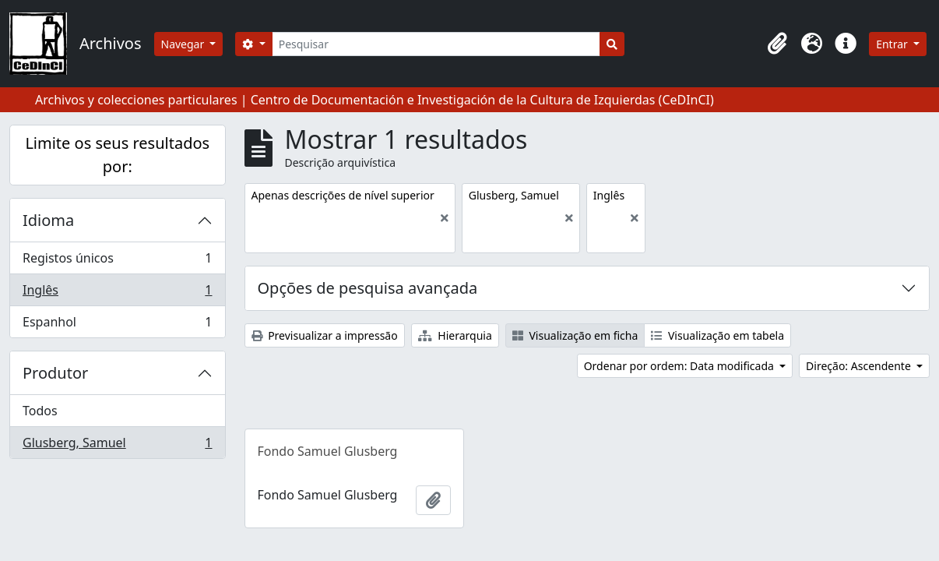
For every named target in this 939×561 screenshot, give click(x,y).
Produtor (55, 372)
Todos (40, 410)
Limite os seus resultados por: (117, 154)
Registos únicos (117, 261)
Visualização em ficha (575, 335)
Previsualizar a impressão (324, 335)
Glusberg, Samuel (117, 445)
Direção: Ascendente (859, 365)
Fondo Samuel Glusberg (328, 451)
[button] (777, 43)
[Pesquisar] (436, 44)
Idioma (48, 220)
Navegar (184, 44)
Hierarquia (455, 335)
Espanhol (117, 324)
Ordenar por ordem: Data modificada (680, 365)
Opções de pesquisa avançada (368, 287)
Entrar (893, 44)
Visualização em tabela (717, 335)
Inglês (117, 293)
